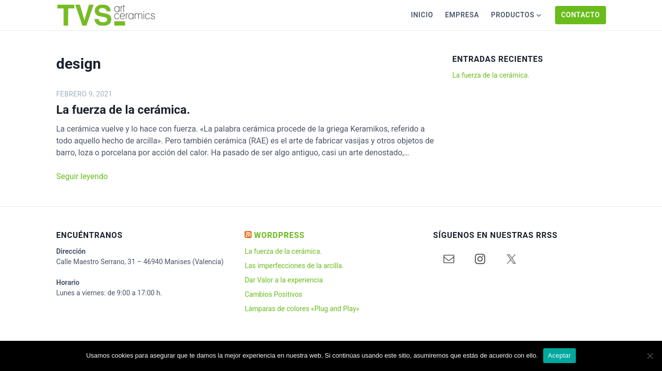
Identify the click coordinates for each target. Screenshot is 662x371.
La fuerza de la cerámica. (123, 110)
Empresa (462, 15)
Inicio (422, 15)
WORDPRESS (279, 235)
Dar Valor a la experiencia (284, 280)
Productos (512, 15)
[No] (650, 356)
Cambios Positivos (273, 294)
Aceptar (559, 355)
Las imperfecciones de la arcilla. (294, 266)
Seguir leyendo (82, 176)
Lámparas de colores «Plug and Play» (302, 309)
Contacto (580, 15)
